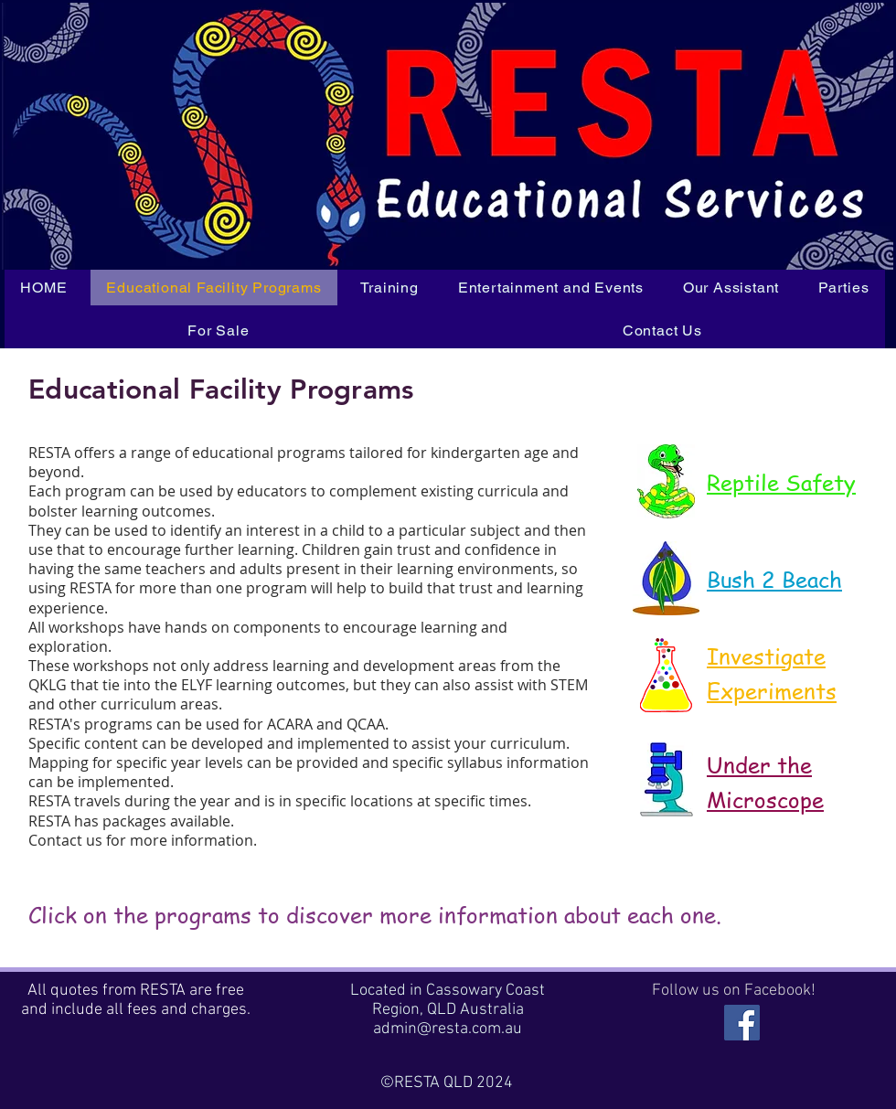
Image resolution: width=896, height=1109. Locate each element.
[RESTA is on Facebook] (742, 1022)
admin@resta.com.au (447, 1029)
